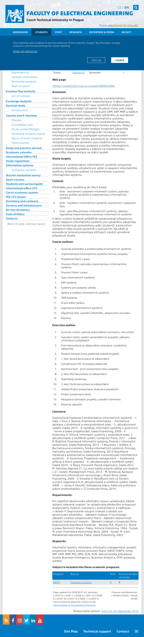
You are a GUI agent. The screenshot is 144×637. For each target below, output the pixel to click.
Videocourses (20, 142)
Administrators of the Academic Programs (74, 605)
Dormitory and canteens (22, 201)
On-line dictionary (18, 209)
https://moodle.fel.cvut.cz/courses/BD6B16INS (83, 85)
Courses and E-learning (21, 115)
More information (25, 51)
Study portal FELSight (25, 129)
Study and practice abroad (24, 148)
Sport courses (15, 179)
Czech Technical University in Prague (55, 20)
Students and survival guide (24, 183)
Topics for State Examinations (21, 70)
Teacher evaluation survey (23, 175)
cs (120, 7)
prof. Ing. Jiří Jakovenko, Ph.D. (120, 611)
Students (41, 32)
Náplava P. (78, 72)
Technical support (97, 631)
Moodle (16, 120)
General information (24, 77)
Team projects (20, 86)
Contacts (12, 218)
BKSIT (56, 582)
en (126, 7)
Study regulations (17, 160)
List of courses (20, 95)
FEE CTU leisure (16, 196)
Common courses (81, 582)
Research (75, 32)
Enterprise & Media (101, 32)
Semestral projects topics (28, 133)
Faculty (126, 32)
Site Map (71, 631)
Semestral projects (23, 81)
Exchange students (19, 101)
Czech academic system (22, 192)
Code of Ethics (15, 214)
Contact (123, 631)
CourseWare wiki (22, 124)
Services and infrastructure (24, 205)
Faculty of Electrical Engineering (79, 12)
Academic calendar (19, 152)
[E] (136, 631)
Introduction (19, 110)
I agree (119, 60)
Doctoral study (15, 105)
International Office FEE (21, 156)
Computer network (23, 170)
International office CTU (21, 188)
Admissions (20, 32)
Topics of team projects (26, 138)
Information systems (19, 165)
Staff (58, 32)
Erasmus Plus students (20, 91)
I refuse (96, 60)
